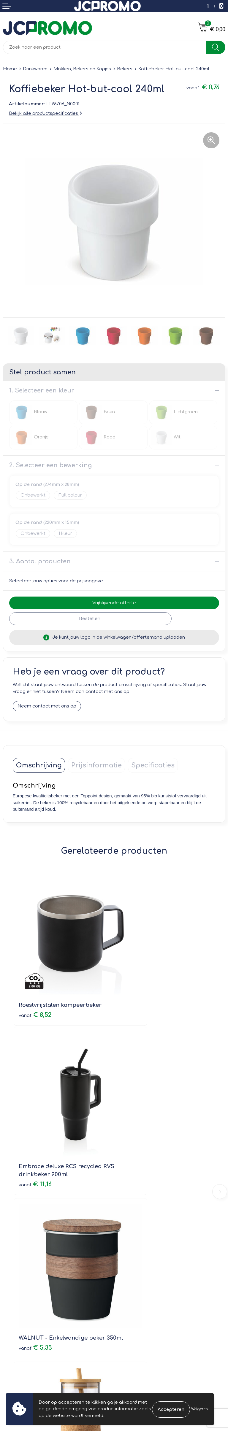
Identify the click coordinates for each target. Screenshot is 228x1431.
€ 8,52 (35, 980)
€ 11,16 (136, 988)
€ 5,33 (35, 1125)
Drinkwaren (35, 68)
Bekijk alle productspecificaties (45, 113)
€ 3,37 (136, 1125)
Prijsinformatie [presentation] (96, 765)
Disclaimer (128, 1300)
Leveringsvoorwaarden (142, 1274)
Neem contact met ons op (47, 706)
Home (10, 68)
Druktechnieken (134, 1210)
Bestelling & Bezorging (28, 1283)
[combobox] (104, 47)
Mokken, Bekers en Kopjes (82, 68)
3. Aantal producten (40, 561)
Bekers (124, 68)
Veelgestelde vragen (140, 1201)
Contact (12, 1274)
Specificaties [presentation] (153, 765)
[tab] (39, 765)
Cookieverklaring (135, 1283)
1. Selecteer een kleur (41, 390)
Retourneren (17, 1291)
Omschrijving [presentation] (39, 765)
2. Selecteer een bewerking (50, 465)
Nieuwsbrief (130, 1193)
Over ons (127, 1184)
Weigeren (199, 1409)
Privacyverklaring (136, 1291)
